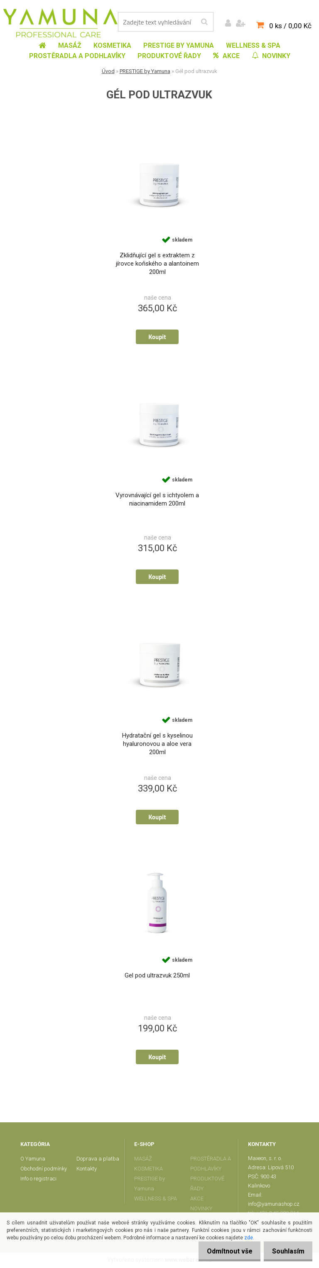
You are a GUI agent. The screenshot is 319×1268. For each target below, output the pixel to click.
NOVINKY (201, 1210)
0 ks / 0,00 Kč (290, 26)
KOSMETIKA (148, 1170)
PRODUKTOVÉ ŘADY (207, 1185)
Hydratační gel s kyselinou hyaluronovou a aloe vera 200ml (157, 745)
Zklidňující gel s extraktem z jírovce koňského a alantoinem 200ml (157, 264)
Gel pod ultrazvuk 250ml (157, 976)
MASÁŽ (143, 1160)
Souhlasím (286, 1251)
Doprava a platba (97, 1160)
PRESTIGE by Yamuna (145, 71)
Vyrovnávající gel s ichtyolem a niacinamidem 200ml (157, 500)
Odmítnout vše (222, 1251)
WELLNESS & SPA (155, 1200)
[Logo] (60, 23)
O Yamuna (32, 1160)
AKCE (197, 1200)
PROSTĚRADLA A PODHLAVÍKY (210, 1165)
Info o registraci (38, 1180)
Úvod (108, 71)
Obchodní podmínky (43, 1170)
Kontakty (86, 1170)
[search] (204, 22)
